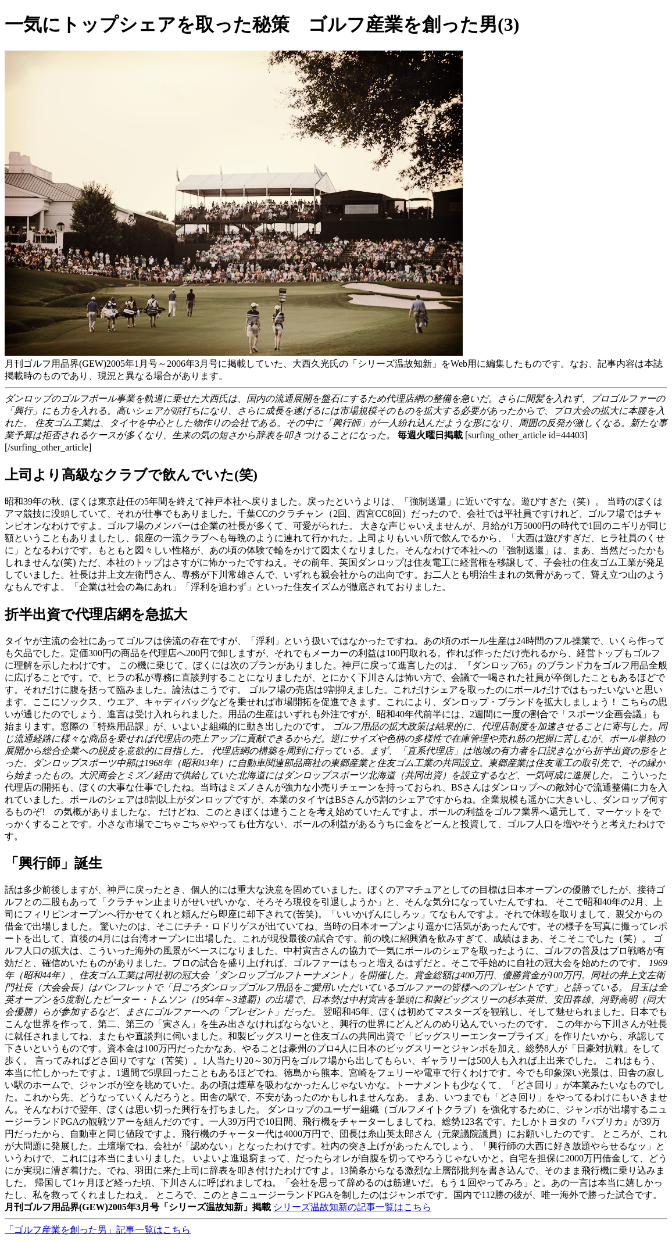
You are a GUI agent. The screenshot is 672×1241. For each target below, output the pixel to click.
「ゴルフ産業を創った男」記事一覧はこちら (98, 1230)
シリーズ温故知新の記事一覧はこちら (352, 1207)
